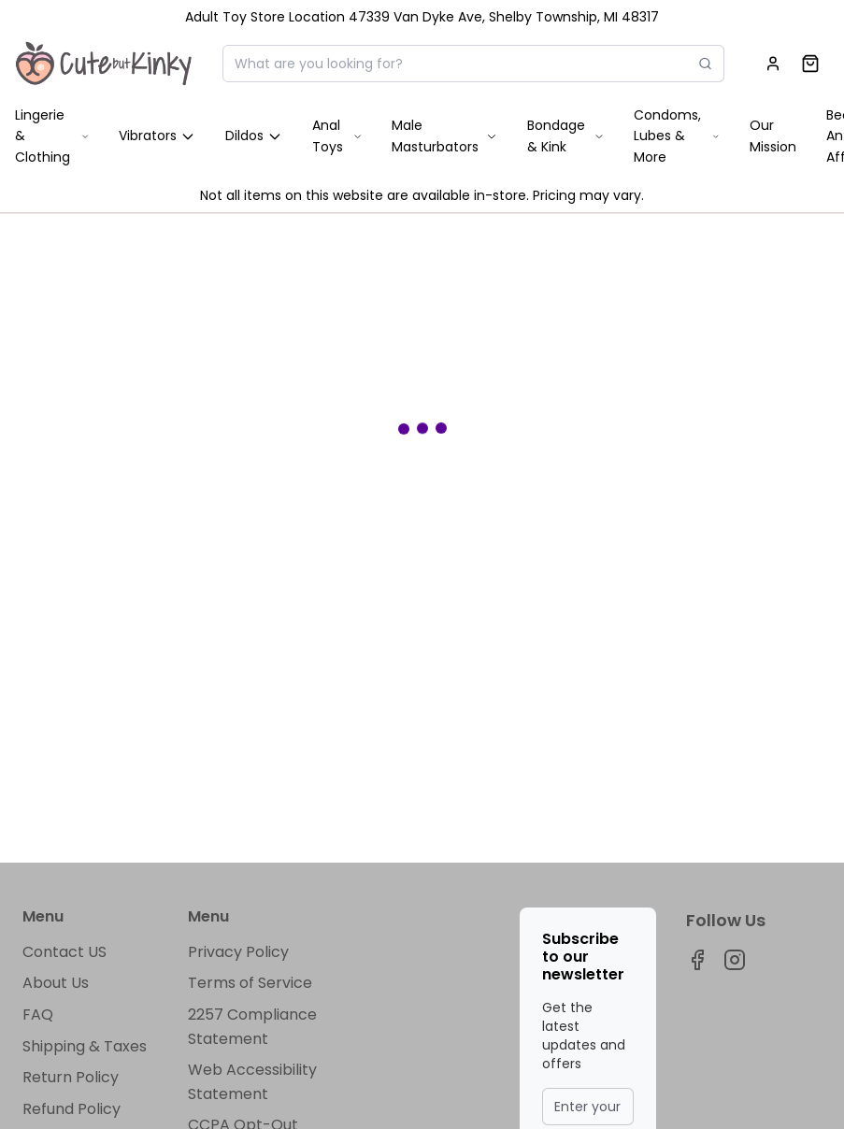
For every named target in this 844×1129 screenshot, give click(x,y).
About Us (55, 982)
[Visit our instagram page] (734, 960)
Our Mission (773, 135)
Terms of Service (250, 982)
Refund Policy (71, 1109)
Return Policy (70, 1077)
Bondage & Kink (565, 135)
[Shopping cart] (810, 63)
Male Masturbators (444, 135)
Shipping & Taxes (84, 1046)
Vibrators (157, 135)
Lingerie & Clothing (52, 136)
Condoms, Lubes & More (677, 136)
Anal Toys (337, 135)
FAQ (37, 1014)
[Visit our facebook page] (697, 960)
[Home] (104, 63)
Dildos (253, 135)
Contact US (64, 952)
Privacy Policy (238, 952)
